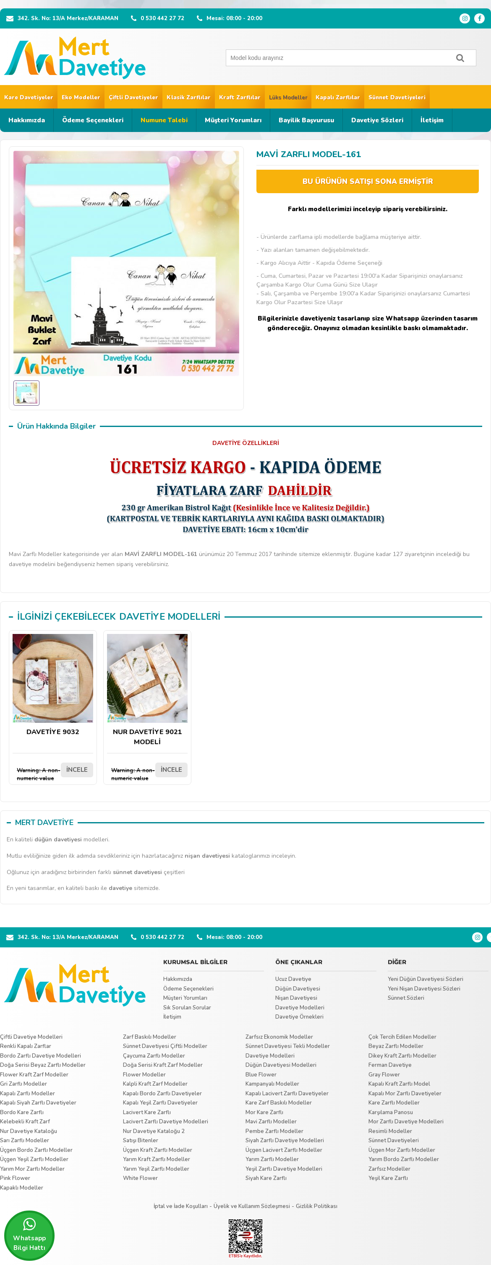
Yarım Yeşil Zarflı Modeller (156, 1169)
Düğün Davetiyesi (297, 989)
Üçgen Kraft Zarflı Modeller (157, 1150)
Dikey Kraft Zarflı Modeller (402, 1056)
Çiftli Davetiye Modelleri (31, 1037)
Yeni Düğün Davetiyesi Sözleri (425, 979)
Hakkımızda (26, 120)
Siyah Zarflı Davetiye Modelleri (285, 1140)
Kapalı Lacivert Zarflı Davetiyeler (287, 1093)
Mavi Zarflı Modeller (271, 1121)
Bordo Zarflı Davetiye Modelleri (40, 1056)
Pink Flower (15, 1178)
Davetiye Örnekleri (299, 1017)
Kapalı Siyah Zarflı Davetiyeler (38, 1103)
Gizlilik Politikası (316, 1206)
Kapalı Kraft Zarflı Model (399, 1084)
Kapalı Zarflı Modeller (27, 1093)
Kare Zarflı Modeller (394, 1103)
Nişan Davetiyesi (296, 998)
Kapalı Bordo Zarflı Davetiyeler (162, 1093)
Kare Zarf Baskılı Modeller (279, 1103)
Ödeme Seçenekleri (92, 120)
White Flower (140, 1178)
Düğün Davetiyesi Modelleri (281, 1065)
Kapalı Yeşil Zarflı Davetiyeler (160, 1103)
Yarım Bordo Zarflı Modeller (403, 1159)
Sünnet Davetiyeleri (397, 97)
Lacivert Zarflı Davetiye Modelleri (165, 1121)
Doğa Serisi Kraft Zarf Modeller (163, 1065)
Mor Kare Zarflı (264, 1112)
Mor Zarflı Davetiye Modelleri (406, 1121)
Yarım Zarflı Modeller (272, 1159)
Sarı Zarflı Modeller (24, 1140)
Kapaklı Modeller (21, 1188)
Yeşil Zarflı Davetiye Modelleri (284, 1169)
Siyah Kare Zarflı (266, 1178)
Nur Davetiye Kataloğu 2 (154, 1131)
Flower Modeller (144, 1075)
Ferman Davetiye (390, 1065)
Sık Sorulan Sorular (187, 1007)
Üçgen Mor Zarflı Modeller (401, 1150)
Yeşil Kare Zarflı (388, 1178)
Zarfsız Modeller (389, 1169)
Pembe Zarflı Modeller (274, 1131)
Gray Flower (384, 1075)
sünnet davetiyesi (137, 872)
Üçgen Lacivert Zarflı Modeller (284, 1150)
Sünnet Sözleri (406, 998)
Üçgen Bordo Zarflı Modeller (36, 1150)
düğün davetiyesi (58, 839)
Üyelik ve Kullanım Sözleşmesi (252, 1206)
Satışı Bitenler (140, 1140)
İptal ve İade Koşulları (181, 1206)
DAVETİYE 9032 (53, 685)
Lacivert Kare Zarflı (147, 1112)
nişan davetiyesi (207, 856)
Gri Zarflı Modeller (23, 1084)
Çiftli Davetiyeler (133, 97)
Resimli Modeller (390, 1131)
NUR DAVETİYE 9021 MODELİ (147, 690)
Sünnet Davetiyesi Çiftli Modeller (165, 1046)
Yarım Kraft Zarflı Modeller (156, 1159)
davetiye (120, 888)
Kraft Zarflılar (240, 97)
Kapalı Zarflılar (338, 97)
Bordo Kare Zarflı (22, 1112)
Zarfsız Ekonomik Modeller (279, 1037)
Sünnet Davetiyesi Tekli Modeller (288, 1046)
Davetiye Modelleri (299, 1007)
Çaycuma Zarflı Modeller (154, 1056)
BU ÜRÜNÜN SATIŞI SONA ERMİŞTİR (368, 181)
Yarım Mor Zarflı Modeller (32, 1169)
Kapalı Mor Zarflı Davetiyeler (404, 1093)
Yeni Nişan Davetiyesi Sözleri (424, 989)
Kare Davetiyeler (28, 97)
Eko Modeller (81, 97)
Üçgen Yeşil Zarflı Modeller (34, 1159)
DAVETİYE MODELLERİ (169, 617)
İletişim (432, 120)
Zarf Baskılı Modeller (149, 1037)
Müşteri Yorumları (233, 120)
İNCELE (77, 770)
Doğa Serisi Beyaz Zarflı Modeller (43, 1065)
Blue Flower (261, 1075)
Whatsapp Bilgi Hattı (29, 1234)
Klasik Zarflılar (189, 97)
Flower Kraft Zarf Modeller (34, 1075)
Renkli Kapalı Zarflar (25, 1046)
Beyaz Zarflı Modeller (395, 1046)
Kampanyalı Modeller (272, 1084)
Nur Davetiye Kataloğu (28, 1131)
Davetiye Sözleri (377, 120)
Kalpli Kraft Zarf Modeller (155, 1084)
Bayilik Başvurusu (306, 120)
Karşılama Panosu (390, 1112)
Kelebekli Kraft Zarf (25, 1121)
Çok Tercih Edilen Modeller (402, 1037)
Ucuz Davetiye (293, 979)
